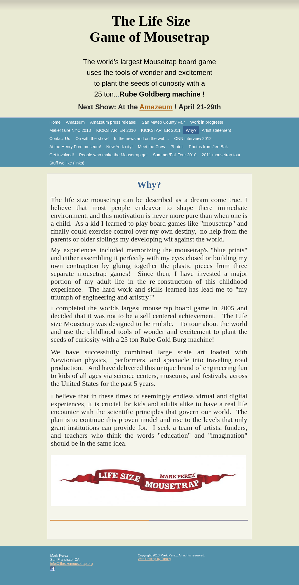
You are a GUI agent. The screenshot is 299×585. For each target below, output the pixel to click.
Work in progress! (206, 122)
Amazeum (156, 107)
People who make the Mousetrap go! (113, 155)
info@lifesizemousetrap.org (71, 564)
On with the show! (92, 138)
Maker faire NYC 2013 (70, 130)
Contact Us (59, 138)
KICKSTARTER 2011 (160, 130)
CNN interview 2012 (193, 138)
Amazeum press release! (113, 122)
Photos (177, 146)
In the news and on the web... (141, 138)
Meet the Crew (151, 146)
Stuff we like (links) (66, 163)
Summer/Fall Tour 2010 (174, 155)
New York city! (119, 146)
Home (54, 122)
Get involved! (61, 155)
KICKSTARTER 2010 (115, 130)
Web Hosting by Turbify (154, 559)
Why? (191, 130)
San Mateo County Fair (163, 122)
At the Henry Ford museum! (75, 146)
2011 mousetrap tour (221, 155)
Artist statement (216, 130)
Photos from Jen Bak (208, 146)
